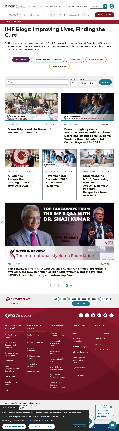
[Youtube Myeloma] (93, 315)
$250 (94, 299)
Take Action (79, 325)
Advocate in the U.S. (80, 352)
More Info (79, 426)
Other (105, 299)
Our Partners (100, 339)
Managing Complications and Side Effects (12, 368)
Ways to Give (86, 15)
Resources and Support (56, 15)
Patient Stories (59, 66)
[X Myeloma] (87, 315)
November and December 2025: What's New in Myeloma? (56, 180)
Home (9, 22)
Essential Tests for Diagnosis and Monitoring (12, 345)
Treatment (9, 361)
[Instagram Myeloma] (111, 315)
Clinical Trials (10, 376)
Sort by (82, 79)
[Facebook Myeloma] (81, 315)
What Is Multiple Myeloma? (14, 15)
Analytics (36, 420)
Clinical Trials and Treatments (48, 59)
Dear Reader (74, 59)
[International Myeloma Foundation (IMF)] (17, 6)
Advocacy (70, 6)
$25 (55, 299)
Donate (75, 333)
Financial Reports (102, 350)
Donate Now (104, 15)
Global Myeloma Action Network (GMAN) (79, 360)
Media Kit (98, 344)
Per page (73, 79)
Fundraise (82, 6)
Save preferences (14, 426)
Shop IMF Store (78, 376)
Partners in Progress (80, 347)
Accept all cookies (42, 426)
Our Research (73, 15)
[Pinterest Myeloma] (105, 315)
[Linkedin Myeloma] (99, 315)
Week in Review (96, 59)
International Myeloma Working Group (57, 343)
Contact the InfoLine (35, 343)
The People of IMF (102, 333)
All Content (21, 59)
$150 (84, 299)
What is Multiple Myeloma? (13, 326)
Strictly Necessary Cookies (16, 420)
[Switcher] (2, 222)
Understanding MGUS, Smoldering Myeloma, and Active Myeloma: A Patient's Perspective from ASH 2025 (96, 185)
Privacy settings (9, 407)
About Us (37, 6)
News (45, 6)
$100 (74, 299)
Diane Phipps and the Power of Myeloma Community (29, 131)
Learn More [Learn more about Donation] (81, 304)
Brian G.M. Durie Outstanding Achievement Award (57, 385)
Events (53, 6)
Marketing (49, 420)
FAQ (6, 390)
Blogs (61, 6)
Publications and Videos (34, 15)
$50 (64, 299)
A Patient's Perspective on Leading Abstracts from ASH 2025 (20, 180)
